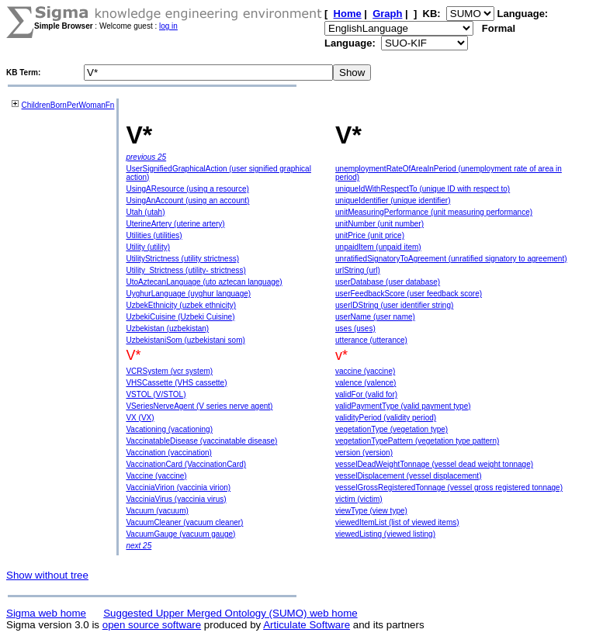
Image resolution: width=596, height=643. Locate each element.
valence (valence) (365, 383)
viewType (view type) (371, 510)
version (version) (364, 452)
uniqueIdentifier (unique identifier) (392, 200)
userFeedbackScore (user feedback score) (408, 293)
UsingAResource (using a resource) (187, 189)
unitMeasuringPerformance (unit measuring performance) (433, 212)
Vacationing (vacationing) (169, 429)
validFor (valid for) (366, 394)
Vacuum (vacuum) (157, 510)
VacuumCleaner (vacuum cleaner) (184, 522)
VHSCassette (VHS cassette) (176, 383)
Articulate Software (306, 625)
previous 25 (146, 157)
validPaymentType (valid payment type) (403, 406)
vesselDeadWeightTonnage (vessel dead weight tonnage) (434, 464)
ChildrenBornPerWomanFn (68, 105)
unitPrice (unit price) (369, 235)
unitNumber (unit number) (379, 224)
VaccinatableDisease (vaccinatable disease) (201, 441)
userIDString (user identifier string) (394, 305)
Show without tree (47, 575)
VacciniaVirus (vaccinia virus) (176, 499)
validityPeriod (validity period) (385, 417)
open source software (151, 625)
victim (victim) (359, 499)
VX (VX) (140, 417)
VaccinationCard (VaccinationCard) (186, 464)
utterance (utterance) (371, 340)
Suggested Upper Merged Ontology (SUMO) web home (230, 613)
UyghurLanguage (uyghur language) (188, 293)
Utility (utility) (148, 247)
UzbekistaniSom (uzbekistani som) (185, 340)
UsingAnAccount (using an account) (187, 200)
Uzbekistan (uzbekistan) (167, 328)
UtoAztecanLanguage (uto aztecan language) (204, 282)
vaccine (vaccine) (365, 371)
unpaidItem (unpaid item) (378, 247)
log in (168, 26)
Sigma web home (46, 613)
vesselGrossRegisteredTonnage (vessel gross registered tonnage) (449, 487)
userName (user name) (375, 317)
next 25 (138, 545)
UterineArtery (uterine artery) (175, 224)
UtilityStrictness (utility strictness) (182, 258)
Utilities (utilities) (154, 235)
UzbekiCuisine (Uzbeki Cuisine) (180, 317)
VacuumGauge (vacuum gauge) (180, 534)
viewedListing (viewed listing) (385, 534)
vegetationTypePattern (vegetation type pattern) (417, 441)
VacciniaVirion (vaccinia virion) (178, 487)
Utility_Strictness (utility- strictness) (185, 270)
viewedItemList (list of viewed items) (397, 522)
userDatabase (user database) (387, 282)
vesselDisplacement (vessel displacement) (408, 476)
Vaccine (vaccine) (156, 476)
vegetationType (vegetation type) (391, 429)
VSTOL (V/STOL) (155, 394)
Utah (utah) (145, 212)
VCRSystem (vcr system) (169, 371)
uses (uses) (355, 328)
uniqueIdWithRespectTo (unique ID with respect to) (422, 189)
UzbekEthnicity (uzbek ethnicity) (181, 305)
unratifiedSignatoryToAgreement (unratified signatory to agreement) (451, 258)
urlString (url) (357, 270)
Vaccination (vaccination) (168, 452)
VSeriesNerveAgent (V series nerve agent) (199, 406)
